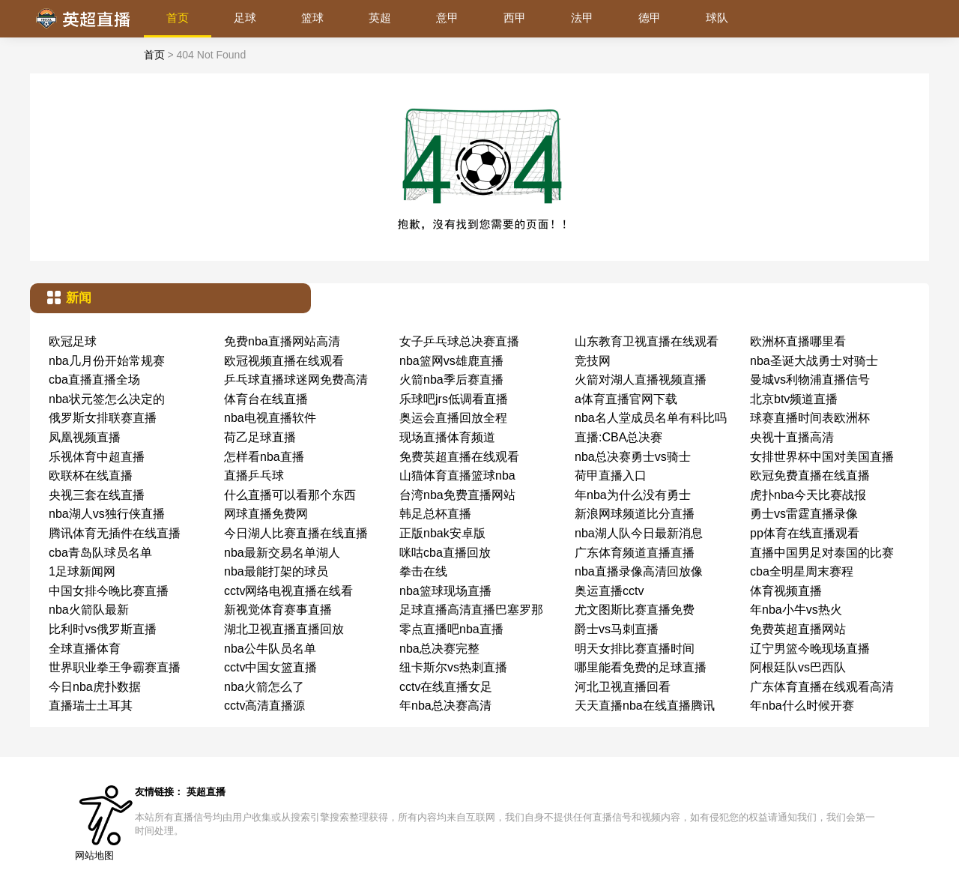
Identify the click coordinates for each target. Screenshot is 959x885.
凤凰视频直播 (85, 437)
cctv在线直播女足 (445, 686)
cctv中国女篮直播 (270, 667)
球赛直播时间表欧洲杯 (810, 417)
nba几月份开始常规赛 (107, 360)
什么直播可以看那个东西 (290, 495)
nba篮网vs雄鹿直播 (451, 360)
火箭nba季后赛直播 (451, 379)
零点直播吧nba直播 (451, 629)
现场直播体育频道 (447, 437)
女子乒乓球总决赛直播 (459, 341)
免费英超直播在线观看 (459, 456)
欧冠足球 (73, 341)
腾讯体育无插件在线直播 (115, 533)
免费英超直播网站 (798, 629)
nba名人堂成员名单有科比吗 (651, 417)
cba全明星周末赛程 (801, 571)
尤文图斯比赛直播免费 (635, 609)
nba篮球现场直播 (445, 591)
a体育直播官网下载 (626, 399)
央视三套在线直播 (97, 495)
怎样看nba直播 (264, 456)
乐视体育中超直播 (97, 456)
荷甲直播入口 (611, 475)
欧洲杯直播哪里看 (798, 341)
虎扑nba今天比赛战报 (808, 495)
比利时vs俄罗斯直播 (103, 629)
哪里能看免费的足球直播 (641, 667)
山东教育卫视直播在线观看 (647, 341)
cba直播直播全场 (94, 379)
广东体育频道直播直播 (635, 552)
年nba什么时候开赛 (802, 705)
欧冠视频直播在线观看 (284, 360)
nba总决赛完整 (439, 648)
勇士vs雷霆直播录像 (804, 513)
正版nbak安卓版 (442, 533)
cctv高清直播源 (264, 705)
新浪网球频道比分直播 (635, 513)
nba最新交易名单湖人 (282, 552)
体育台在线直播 (266, 399)
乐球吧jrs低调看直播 (453, 399)
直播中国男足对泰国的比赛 (822, 552)
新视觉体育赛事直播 (278, 609)
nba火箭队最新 (89, 609)
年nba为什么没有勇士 (633, 495)
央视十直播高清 (792, 437)
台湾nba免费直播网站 (457, 495)
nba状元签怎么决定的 (107, 399)
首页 (177, 17)
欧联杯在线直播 (91, 475)
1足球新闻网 (82, 571)
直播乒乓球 (254, 475)
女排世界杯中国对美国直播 (822, 456)
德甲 (649, 17)
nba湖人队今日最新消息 (639, 533)
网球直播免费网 (266, 513)
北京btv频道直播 (794, 399)
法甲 (582, 17)
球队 (717, 17)
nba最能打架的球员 (276, 571)
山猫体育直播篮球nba (457, 475)
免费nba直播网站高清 (282, 341)
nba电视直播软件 (270, 417)
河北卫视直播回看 (623, 686)
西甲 (514, 17)
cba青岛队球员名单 (100, 552)
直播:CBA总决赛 (618, 437)
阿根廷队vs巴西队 (798, 667)
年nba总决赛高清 (445, 705)
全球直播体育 (85, 648)
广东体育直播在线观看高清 (822, 686)
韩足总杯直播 (435, 513)
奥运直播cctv (609, 591)
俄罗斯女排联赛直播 (103, 417)
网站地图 (94, 855)
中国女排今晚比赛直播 (109, 591)
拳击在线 (423, 571)
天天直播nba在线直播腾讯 (645, 705)
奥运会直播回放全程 (453, 417)
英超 (380, 17)
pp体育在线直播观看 (804, 533)
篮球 (312, 17)
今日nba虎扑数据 (95, 686)
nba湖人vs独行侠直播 (107, 513)
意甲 (447, 17)
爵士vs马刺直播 (617, 629)
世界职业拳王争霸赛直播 (115, 667)
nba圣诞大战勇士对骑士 (814, 360)
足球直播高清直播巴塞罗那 (471, 609)
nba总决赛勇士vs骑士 (633, 456)
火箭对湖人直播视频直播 (641, 379)
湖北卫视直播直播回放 (284, 629)
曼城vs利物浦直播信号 (810, 379)
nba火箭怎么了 (264, 686)
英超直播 (206, 791)
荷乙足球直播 (260, 437)
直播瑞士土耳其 (91, 705)
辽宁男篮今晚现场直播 (810, 648)
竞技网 (593, 360)
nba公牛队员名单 (270, 648)
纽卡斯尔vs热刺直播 (453, 667)
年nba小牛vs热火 (796, 609)
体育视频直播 (786, 591)
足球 (245, 17)
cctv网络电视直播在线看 (288, 591)
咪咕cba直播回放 (445, 552)
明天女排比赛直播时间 (635, 648)
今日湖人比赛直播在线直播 (296, 533)
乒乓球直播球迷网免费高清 (296, 379)
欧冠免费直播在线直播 (810, 475)
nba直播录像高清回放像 (639, 571)
